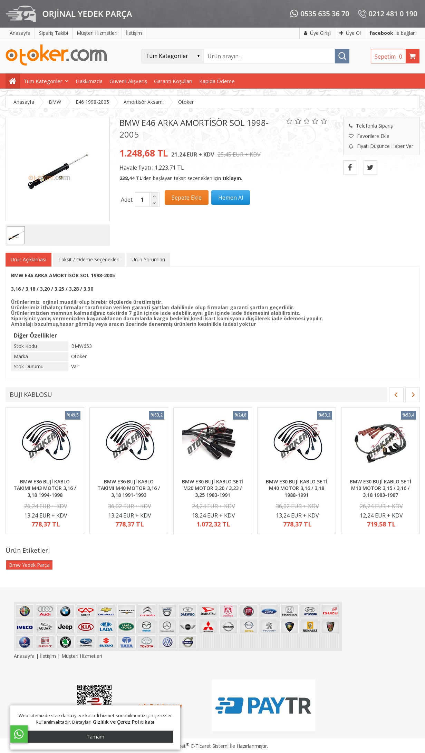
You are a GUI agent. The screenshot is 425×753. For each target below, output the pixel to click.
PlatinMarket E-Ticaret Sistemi (193, 746)
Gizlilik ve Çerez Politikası (124, 722)
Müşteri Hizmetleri (81, 656)
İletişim (48, 656)
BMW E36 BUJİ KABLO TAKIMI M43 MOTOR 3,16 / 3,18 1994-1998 (44, 488)
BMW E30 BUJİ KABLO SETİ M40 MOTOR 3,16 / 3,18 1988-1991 (296, 488)
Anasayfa (25, 656)
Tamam (95, 736)
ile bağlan (392, 33)
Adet (127, 199)
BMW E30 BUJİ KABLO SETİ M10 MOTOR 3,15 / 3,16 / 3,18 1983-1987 (380, 488)
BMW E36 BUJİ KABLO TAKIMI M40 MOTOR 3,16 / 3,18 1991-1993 (128, 488)
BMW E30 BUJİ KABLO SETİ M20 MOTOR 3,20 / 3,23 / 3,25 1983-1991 (212, 488)
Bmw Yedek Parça (29, 565)
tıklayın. (232, 178)
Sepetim (390, 56)
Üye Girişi (317, 33)
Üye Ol (350, 33)
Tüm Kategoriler (42, 81)
